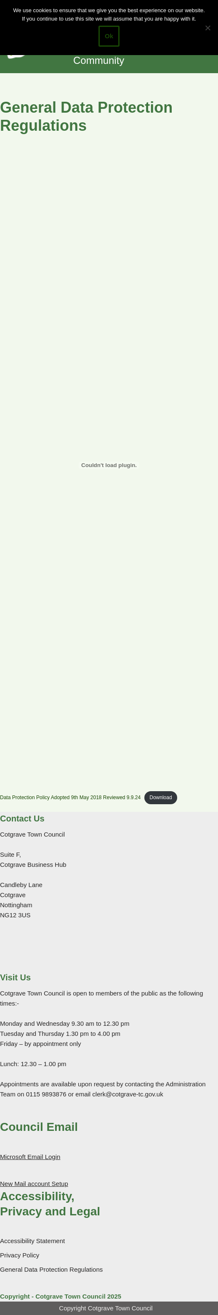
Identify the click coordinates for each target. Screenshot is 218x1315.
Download (160, 797)
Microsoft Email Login (30, 1156)
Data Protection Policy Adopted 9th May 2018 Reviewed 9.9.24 (70, 797)
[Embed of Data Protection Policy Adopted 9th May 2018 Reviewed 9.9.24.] (109, 465)
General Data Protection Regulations (51, 1269)
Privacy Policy (19, 1255)
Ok (109, 36)
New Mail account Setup (34, 1183)
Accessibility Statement (32, 1240)
